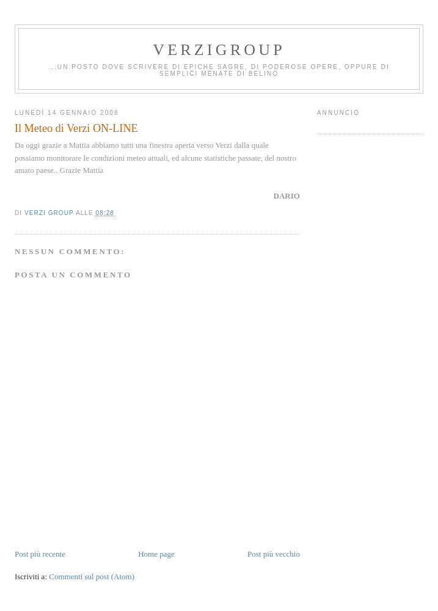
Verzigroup (219, 50)
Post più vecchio (273, 553)
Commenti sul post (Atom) (91, 576)
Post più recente (40, 553)
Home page (156, 553)
